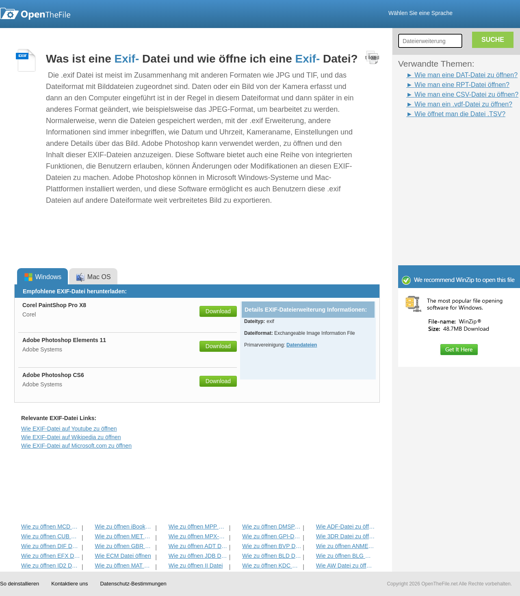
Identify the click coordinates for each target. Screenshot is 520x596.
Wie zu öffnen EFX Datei (50, 556)
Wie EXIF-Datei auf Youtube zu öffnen (69, 428)
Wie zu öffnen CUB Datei (50, 536)
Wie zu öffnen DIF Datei (50, 546)
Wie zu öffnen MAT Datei (124, 565)
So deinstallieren (19, 584)
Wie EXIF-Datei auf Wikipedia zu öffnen (71, 437)
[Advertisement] (447, 137)
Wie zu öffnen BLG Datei (345, 556)
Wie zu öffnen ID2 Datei (50, 565)
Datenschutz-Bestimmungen (133, 584)
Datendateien (301, 345)
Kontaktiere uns (69, 584)
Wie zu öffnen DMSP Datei (271, 526)
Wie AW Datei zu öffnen (345, 565)
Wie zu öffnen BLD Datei (271, 556)
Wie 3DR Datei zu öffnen (345, 536)
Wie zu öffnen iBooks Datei (124, 526)
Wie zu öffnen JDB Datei (198, 556)
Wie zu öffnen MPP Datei (198, 526)
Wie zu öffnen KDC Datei (271, 565)
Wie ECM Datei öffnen (123, 556)
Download (218, 311)
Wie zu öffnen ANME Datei (345, 546)
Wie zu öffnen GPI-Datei (271, 536)
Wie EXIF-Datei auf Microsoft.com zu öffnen (76, 445)
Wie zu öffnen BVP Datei (271, 546)
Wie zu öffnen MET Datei (124, 536)
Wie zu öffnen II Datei (196, 565)
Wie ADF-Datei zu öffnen (345, 526)
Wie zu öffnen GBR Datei (124, 546)
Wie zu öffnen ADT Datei (198, 546)
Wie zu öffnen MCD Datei (50, 526)
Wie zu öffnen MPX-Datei (198, 536)
